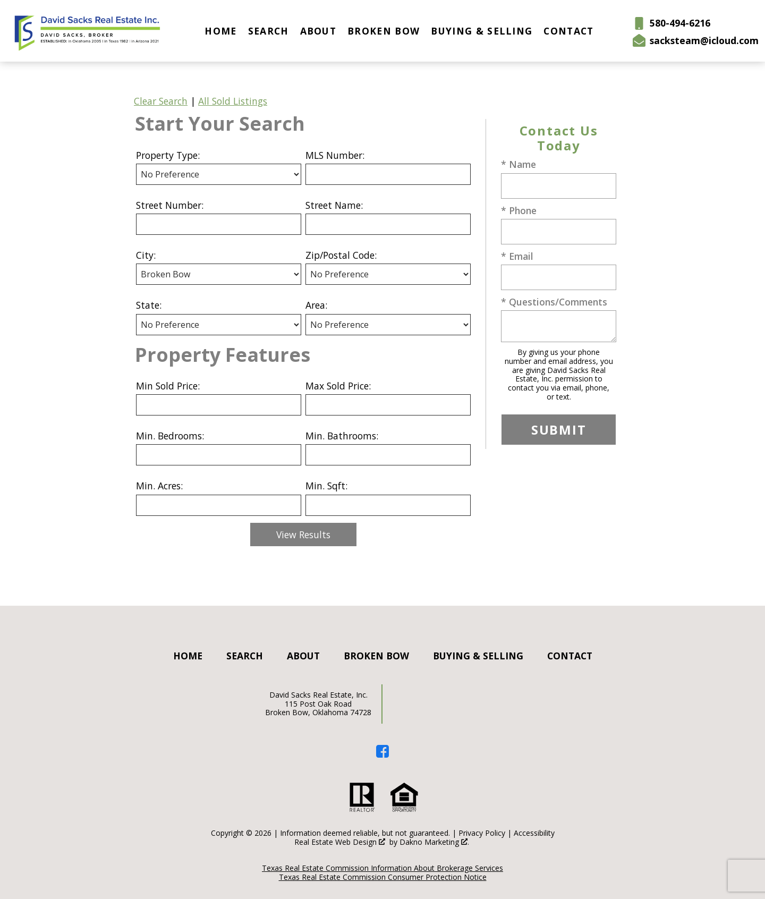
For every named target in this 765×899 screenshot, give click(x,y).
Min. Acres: (159, 485)
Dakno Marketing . (434, 842)
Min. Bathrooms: (341, 435)
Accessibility (534, 833)
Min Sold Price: (168, 385)
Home (220, 30)
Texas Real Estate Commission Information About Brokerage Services (382, 868)
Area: (316, 305)
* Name (518, 164)
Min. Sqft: (326, 485)
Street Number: (169, 205)
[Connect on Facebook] (382, 754)
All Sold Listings (232, 101)
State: (149, 305)
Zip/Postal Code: (341, 255)
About (318, 30)
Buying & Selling (481, 30)
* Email (517, 256)
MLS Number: (334, 155)
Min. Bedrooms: (170, 435)
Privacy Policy (481, 833)
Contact (568, 30)
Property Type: (168, 155)
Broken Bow (383, 30)
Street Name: (334, 205)
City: (146, 255)
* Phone (519, 210)
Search (268, 30)
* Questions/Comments (554, 301)
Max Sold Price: (338, 385)
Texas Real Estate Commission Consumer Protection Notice (383, 877)
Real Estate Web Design (339, 842)
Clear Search (161, 101)
